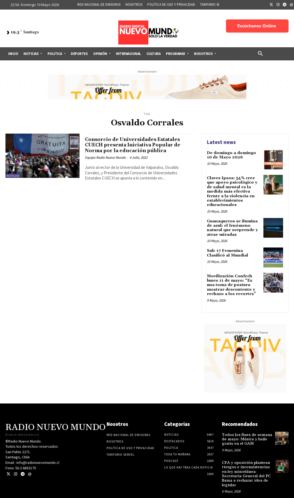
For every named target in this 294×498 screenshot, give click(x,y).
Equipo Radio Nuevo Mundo (105, 157)
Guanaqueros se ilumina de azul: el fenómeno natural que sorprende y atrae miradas (231, 225)
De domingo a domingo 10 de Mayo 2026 (231, 154)
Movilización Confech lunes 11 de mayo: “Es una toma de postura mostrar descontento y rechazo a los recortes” (233, 281)
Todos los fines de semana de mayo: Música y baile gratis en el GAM (245, 434)
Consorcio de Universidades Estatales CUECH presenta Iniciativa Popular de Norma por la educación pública (137, 145)
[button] (260, 53)
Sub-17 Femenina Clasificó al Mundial (233, 249)
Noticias (13, 176)
